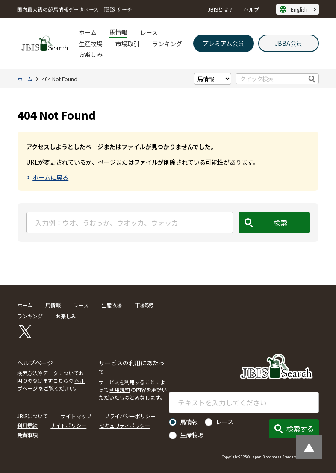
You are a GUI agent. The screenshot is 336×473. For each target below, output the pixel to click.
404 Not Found (59, 78)
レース (149, 32)
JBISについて (32, 416)
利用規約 (119, 389)
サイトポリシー (68, 425)
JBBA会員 (288, 43)
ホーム (88, 32)
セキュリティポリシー (124, 425)
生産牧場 (91, 43)
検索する (300, 428)
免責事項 (27, 434)
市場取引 (127, 43)
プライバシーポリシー (130, 416)
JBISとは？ (220, 9)
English (299, 9)
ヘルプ (251, 9)
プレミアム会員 (223, 43)
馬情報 (118, 32)
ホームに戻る (50, 177)
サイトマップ (76, 416)
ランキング (167, 43)
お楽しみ (91, 54)
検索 (312, 78)
